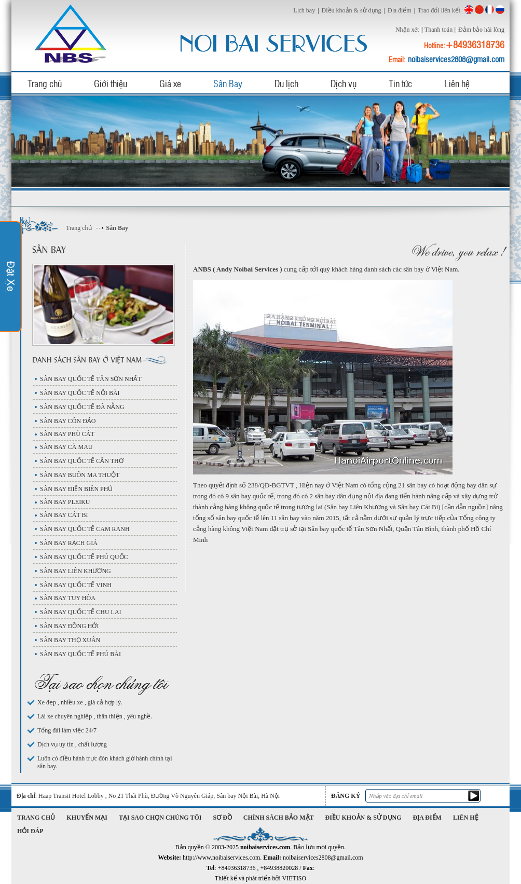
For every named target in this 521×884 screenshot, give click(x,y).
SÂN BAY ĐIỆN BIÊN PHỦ (76, 489)
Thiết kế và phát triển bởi (260, 878)
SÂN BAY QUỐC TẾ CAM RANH (85, 529)
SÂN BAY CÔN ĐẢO (67, 421)
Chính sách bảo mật (278, 817)
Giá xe (170, 83)
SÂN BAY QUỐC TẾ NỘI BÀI (80, 393)
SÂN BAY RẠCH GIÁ (69, 543)
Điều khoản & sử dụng (351, 10)
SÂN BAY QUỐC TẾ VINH (76, 585)
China (479, 9)
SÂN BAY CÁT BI (64, 515)
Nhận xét (407, 29)
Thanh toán (438, 29)
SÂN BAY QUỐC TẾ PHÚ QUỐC (84, 557)
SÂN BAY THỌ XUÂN (70, 640)
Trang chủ (45, 83)
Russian (500, 9)
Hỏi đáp (30, 831)
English (468, 9)
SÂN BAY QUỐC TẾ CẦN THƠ (82, 461)
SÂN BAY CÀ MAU (66, 447)
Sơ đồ (222, 817)
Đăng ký (345, 795)
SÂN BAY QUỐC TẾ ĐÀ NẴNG (82, 407)
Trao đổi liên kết (439, 10)
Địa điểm (400, 10)
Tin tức (400, 83)
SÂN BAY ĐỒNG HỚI (69, 626)
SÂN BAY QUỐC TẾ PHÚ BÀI (80, 654)
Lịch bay (304, 10)
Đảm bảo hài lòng (481, 29)
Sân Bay (227, 83)
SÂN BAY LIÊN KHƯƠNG (75, 571)
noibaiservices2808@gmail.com (456, 59)
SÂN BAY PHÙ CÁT (67, 434)
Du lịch (286, 83)
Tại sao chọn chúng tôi (160, 817)
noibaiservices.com (72, 33)
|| (421, 29)
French (489, 9)
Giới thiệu (110, 83)
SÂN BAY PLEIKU (65, 502)
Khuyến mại (86, 817)
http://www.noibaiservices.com (221, 857)
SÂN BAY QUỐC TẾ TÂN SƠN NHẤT (91, 379)
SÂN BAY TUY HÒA (67, 598)
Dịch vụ (344, 83)
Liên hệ (457, 83)
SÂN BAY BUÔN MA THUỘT (79, 475)
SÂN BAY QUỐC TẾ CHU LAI (80, 612)
